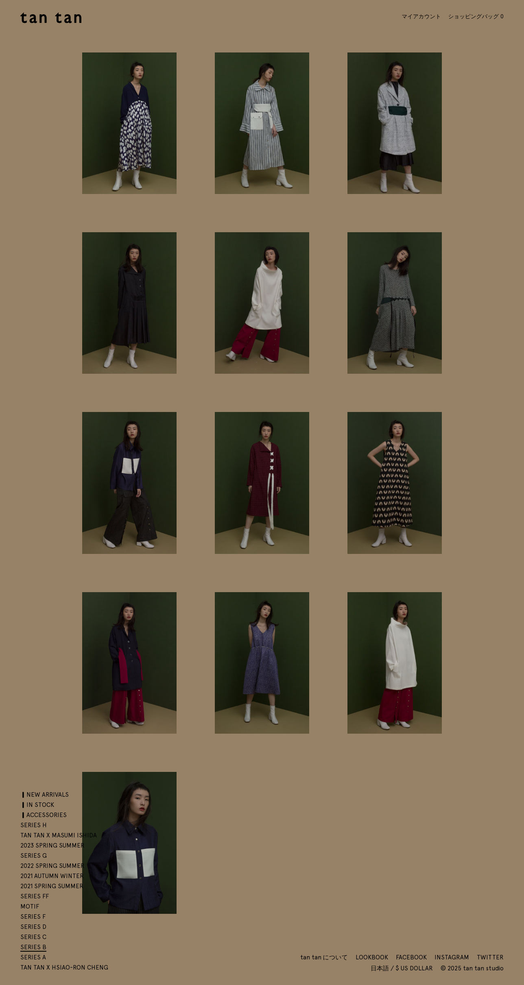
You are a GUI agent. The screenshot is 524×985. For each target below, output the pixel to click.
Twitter (490, 957)
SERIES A (33, 957)
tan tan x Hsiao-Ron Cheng (64, 967)
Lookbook (372, 957)
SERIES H (33, 825)
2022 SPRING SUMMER (52, 866)
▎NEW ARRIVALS (44, 794)
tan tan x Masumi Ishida (58, 835)
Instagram (451, 957)
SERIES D (33, 927)
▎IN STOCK (37, 804)
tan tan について (324, 957)
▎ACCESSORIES (43, 815)
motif (29, 906)
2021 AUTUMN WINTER (52, 876)
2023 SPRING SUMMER (52, 845)
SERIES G (33, 855)
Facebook (411, 957)
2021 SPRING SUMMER (51, 886)
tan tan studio (50, 17)
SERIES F (33, 916)
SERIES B (33, 947)
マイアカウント (421, 16)
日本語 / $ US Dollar (402, 968)
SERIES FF (34, 896)
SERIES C (33, 937)
